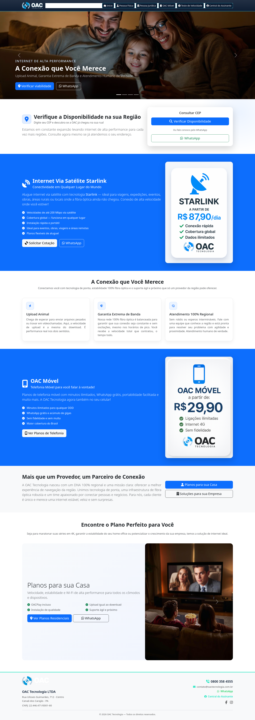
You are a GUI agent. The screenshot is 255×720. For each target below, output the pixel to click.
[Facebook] (226, 702)
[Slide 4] (136, 95)
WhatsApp (68, 86)
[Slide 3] (130, 95)
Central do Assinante (218, 696)
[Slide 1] (118, 95)
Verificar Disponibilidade (190, 121)
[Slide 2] (124, 95)
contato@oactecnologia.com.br (213, 686)
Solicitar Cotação (39, 243)
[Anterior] (19, 55)
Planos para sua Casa (199, 484)
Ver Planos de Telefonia (44, 433)
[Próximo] (236, 55)
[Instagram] (231, 702)
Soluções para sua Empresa (199, 494)
